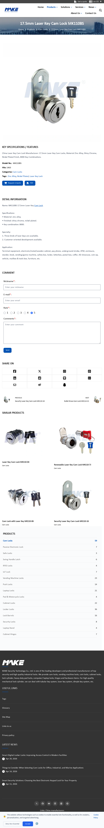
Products (51, 7)
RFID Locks (7, 566)
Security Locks (9, 622)
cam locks (53, 674)
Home (41, 7)
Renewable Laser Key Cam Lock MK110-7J (72, 465)
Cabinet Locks (9, 603)
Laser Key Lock (36, 176)
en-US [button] (97, 1)
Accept (27, 824)
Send (7, 350)
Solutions (65, 7)
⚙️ (37, 823)
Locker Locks (8, 609)
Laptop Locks (8, 591)
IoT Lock (6, 572)
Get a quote (80, 2)
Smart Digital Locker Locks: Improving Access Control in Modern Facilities (34, 755)
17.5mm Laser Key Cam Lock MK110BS (68, 29)
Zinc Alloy (12, 176)
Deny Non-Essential (12, 824)
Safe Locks (7, 553)
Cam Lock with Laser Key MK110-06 (18, 521)
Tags (4, 699)
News (91, 7)
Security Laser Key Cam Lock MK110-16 (71, 521)
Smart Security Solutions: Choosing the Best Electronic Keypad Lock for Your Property (39, 781)
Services (79, 7)
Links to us (6, 726)
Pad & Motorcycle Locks (13, 597)
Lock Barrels (8, 616)
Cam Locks (43, 29)
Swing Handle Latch (11, 559)
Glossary (6, 708)
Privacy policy (8, 735)
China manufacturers (55, 810)
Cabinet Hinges (9, 634)
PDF (30, 183)
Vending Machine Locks (13, 578)
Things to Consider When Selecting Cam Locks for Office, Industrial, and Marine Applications (42, 768)
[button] (57, 7)
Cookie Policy (96, 816)
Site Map (6, 717)
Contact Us (90, 13)
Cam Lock (38, 206)
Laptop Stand (8, 628)
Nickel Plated (23, 176)
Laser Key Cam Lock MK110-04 (15, 462)
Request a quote (12, 183)
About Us (75, 13)
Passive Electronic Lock (13, 547)
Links (42, 810)
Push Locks (7, 584)
